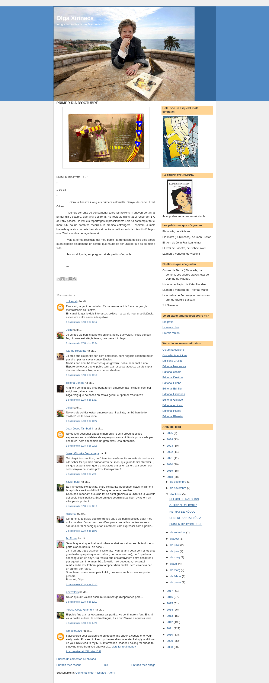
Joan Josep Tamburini (79, 428)
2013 (170, 615)
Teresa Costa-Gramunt (80, 609)
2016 (170, 597)
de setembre (178, 532)
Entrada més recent (69, 665)
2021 (170, 458)
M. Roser (71, 538)
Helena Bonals (75, 382)
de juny (175, 551)
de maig (175, 557)
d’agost (175, 538)
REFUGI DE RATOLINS (184, 499)
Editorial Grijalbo (173, 399)
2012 (170, 622)
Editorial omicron (173, 405)
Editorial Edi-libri (173, 388)
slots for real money (124, 646)
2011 (170, 628)
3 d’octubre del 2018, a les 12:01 (81, 602)
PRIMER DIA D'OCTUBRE (185, 524)
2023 (170, 445)
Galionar (71, 513)
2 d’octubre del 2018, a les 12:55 (81, 506)
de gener (176, 582)
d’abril (174, 563)
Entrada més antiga (143, 665)
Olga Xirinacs (75, 18)
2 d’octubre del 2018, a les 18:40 (81, 531)
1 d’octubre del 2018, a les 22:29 (81, 446)
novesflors (72, 592)
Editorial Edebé (172, 383)
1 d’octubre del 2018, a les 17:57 (81, 400)
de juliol (175, 545)
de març (175, 570)
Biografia (168, 321)
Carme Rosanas (76, 350)
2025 (170, 433)
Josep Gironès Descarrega (82, 453)
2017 (170, 590)
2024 (170, 439)
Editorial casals (172, 371)
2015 (170, 603)
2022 (170, 451)
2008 (170, 647)
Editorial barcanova (174, 366)
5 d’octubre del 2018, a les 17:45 (81, 623)
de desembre (178, 481)
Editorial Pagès (172, 410)
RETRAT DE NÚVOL (182, 511)
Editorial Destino (173, 377)
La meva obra (171, 327)
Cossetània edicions (175, 355)
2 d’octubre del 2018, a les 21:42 (81, 584)
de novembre (178, 488)
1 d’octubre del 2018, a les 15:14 (81, 343)
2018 (170, 476)
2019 (170, 470)
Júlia (69, 329)
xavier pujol (73, 481)
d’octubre (176, 494)
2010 (170, 634)
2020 (170, 464)
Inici (105, 665)
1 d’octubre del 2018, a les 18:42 (81, 421)
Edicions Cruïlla (172, 360)
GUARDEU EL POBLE (183, 505)
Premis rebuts (171, 333)
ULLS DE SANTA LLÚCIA (185, 517)
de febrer (176, 576)
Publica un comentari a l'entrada (76, 659)
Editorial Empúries (174, 394)
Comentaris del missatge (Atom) (95, 672)
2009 (170, 640)
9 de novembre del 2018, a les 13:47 (83, 651)
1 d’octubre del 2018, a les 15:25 (81, 375)
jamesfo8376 (74, 630)
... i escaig (72, 301)
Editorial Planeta (173, 416)
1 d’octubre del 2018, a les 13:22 (81, 322)
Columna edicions (174, 349)
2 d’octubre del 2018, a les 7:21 (81, 474)
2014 (170, 609)
